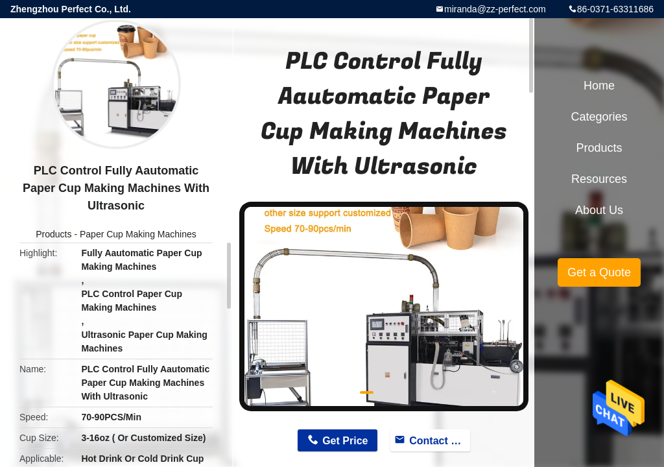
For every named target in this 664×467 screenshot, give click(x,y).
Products (53, 234)
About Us (599, 210)
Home (599, 85)
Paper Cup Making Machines (138, 234)
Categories (599, 116)
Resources (599, 179)
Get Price (345, 440)
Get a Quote (599, 272)
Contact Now (439, 440)
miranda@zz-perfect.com (495, 9)
